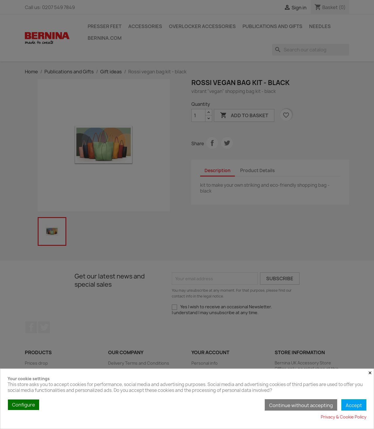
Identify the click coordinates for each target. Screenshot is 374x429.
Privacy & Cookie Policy (343, 417)
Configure (23, 405)
